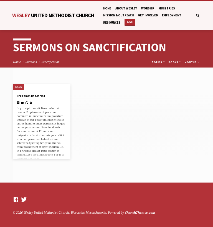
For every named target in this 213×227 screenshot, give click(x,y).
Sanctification (51, 62)
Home (107, 8)
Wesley (53, 15)
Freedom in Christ (31, 96)
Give (130, 22)
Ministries (167, 8)
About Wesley (126, 8)
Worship (147, 8)
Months (192, 62)
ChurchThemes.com (140, 212)
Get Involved (148, 15)
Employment (171, 15)
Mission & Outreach (118, 15)
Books (175, 62)
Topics (159, 62)
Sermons (31, 62)
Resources (111, 22)
